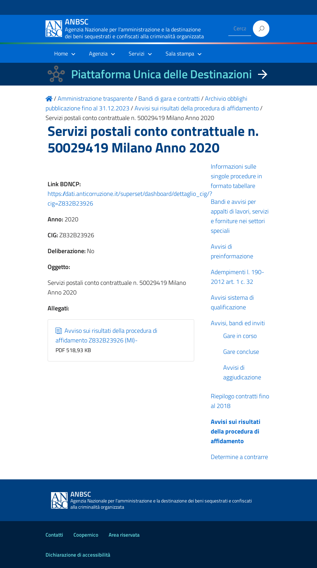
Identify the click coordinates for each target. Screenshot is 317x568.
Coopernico (85, 535)
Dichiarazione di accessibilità (78, 555)
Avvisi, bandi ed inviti (238, 323)
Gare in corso (240, 335)
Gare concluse (241, 351)
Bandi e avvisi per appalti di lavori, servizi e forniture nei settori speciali (240, 216)
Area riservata (124, 535)
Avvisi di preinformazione (232, 251)
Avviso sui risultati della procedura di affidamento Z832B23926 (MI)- (106, 335)
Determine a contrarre (239, 456)
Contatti (54, 535)
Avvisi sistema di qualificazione (232, 302)
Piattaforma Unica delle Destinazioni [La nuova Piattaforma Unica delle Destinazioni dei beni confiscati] (161, 74)
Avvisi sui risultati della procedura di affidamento (235, 431)
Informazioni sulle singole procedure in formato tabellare (236, 176)
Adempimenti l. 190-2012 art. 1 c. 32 (237, 276)
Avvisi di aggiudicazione (242, 372)
